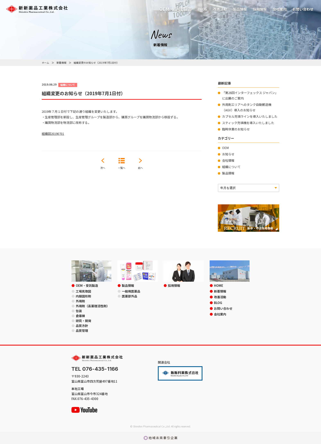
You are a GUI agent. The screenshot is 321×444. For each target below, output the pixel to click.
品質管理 (82, 330)
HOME (218, 285)
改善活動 (220, 9)
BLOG (202, 9)
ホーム (45, 62)
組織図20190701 (53, 133)
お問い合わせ (303, 9)
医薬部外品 (129, 296)
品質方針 (82, 325)
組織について (231, 167)
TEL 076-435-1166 (94, 369)
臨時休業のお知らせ (236, 129)
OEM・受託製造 (175, 9)
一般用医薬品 (131, 291)
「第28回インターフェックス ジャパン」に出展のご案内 (250, 95)
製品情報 (240, 9)
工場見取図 (83, 291)
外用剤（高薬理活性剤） (93, 306)
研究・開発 (83, 321)
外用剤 (80, 301)
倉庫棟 (80, 316)
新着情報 (61, 62)
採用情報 (260, 9)
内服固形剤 (83, 296)
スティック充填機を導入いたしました (248, 123)
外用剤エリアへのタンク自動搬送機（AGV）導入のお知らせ (246, 107)
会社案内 (280, 9)
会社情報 (228, 160)
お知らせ (228, 154)
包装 (79, 311)
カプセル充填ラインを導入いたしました (249, 116)
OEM (225, 148)
